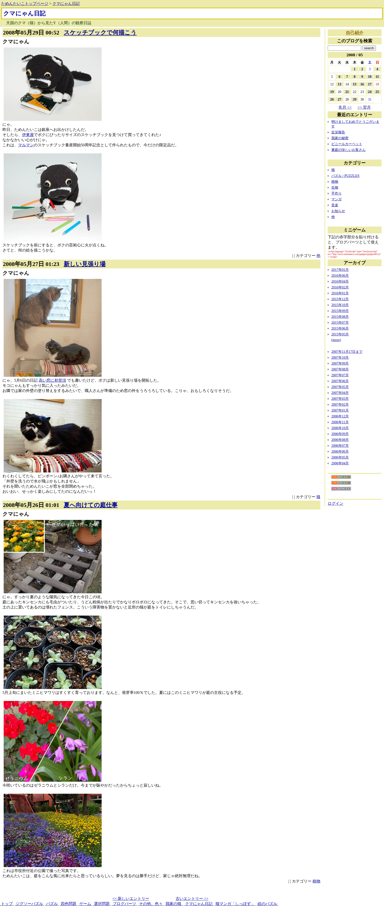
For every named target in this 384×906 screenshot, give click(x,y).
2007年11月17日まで (346, 352)
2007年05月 (340, 387)
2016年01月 (340, 293)
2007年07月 (340, 375)
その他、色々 (151, 904)
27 (339, 99)
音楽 (334, 205)
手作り (336, 193)
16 (362, 84)
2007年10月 (340, 357)
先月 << (345, 107)
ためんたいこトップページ (24, 3)
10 (369, 77)
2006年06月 (340, 451)
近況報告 (338, 132)
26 (332, 99)
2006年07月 (340, 445)
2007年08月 (340, 369)
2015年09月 (340, 311)
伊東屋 (28, 135)
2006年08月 (340, 440)
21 (347, 92)
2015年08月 (340, 317)
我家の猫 (174, 904)
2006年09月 (340, 434)
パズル (52, 904)
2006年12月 (340, 416)
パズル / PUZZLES (345, 176)
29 (354, 99)
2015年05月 (340, 334)
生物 (334, 187)
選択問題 (102, 904)
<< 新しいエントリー (130, 898)
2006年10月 (340, 428)
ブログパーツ (124, 904)
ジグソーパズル (29, 904)
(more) (336, 340)
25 (377, 92)
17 (369, 84)
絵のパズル (267, 904)
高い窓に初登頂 (52, 380)
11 (377, 77)
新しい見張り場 (85, 264)
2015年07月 (340, 322)
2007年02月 (340, 404)
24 (369, 92)
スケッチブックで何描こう (100, 32)
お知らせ (338, 211)
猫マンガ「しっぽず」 (235, 904)
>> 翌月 (364, 107)
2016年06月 (340, 275)
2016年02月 (340, 287)
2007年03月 (340, 399)
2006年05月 (340, 457)
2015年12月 (340, 299)
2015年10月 (340, 305)
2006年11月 (340, 422)
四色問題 (68, 904)
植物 (316, 881)
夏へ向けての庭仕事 (91, 505)
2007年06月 (340, 381)
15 (354, 84)
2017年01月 (340, 270)
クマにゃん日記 (66, 3)
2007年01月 (340, 410)
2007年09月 (340, 363)
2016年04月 (340, 281)
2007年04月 (340, 393)
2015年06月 (340, 328)
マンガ (336, 199)
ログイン (335, 503)
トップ (7, 904)
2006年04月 (340, 463)
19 (332, 92)
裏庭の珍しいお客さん (348, 150)
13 (339, 84)
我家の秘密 (339, 138)
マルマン (26, 145)
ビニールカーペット (346, 144)
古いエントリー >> (192, 898)
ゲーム (85, 904)
